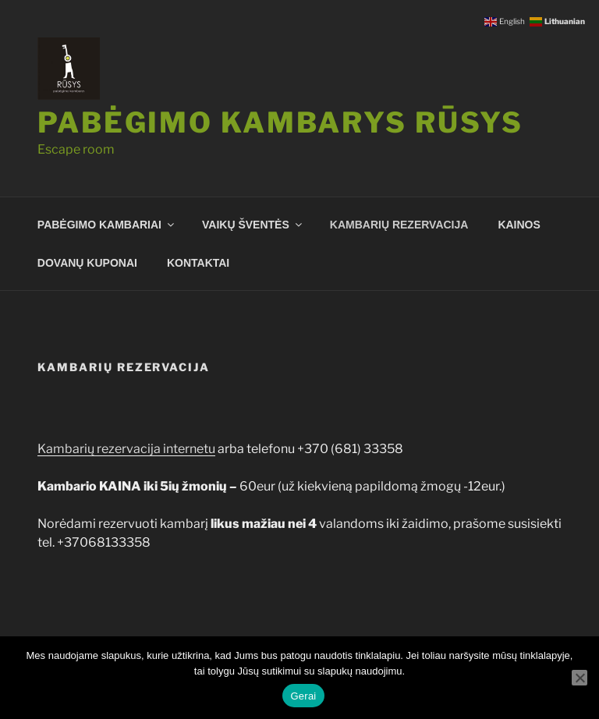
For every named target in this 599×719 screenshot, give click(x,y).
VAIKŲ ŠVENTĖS (253, 224)
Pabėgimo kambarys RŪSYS (280, 122)
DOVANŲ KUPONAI (87, 263)
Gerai (303, 696)
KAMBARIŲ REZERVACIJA (399, 224)
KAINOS (519, 224)
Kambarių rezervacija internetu (126, 448)
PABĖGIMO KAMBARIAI (106, 224)
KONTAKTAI (198, 263)
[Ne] (579, 677)
